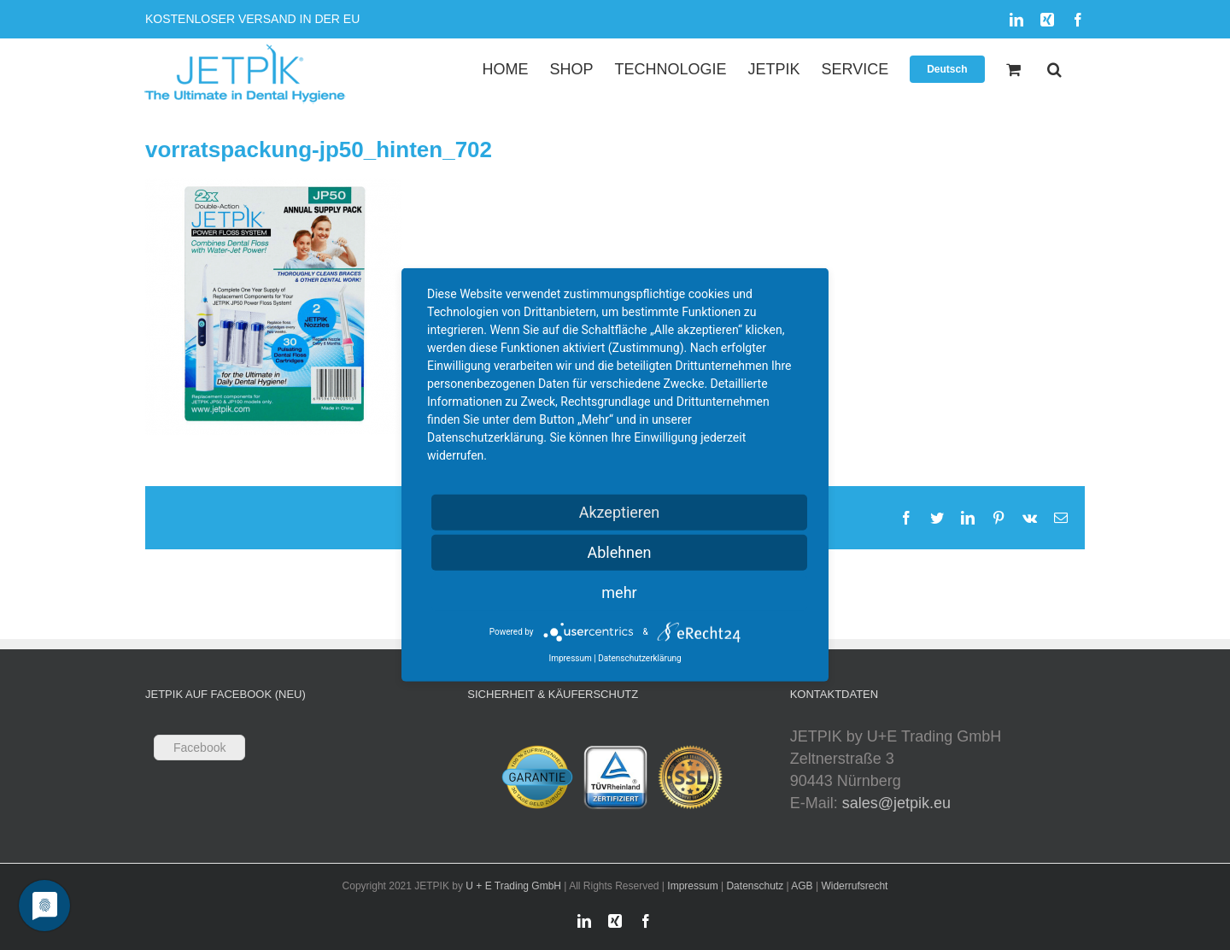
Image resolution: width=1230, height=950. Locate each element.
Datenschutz (754, 886)
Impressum (692, 886)
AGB (801, 886)
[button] (1054, 68)
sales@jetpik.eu (896, 803)
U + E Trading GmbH (513, 886)
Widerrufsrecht (854, 886)
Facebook (199, 747)
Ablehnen (619, 552)
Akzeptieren (619, 512)
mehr (618, 592)
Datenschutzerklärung (639, 658)
